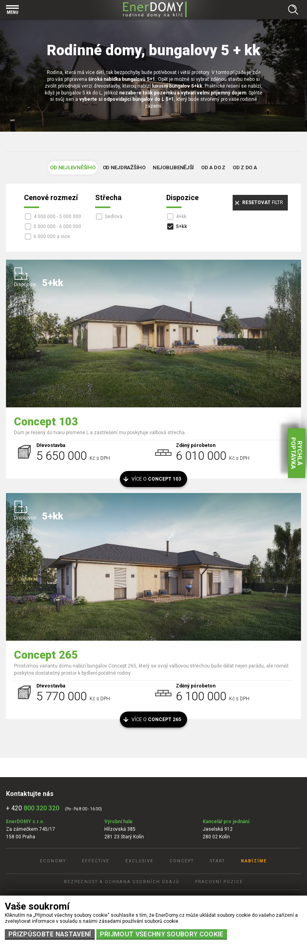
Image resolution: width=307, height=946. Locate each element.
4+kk (181, 216)
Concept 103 (46, 421)
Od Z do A (245, 167)
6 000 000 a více (52, 236)
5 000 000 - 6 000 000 (57, 226)
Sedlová (113, 216)
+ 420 (32, 808)
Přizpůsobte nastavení (49, 934)
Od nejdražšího (124, 167)
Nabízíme (254, 861)
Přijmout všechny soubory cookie (161, 934)
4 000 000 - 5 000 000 (57, 216)
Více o (156, 479)
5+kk (181, 226)
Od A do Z (213, 167)
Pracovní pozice (219, 882)
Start (217, 861)
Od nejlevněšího (72, 167)
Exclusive (140, 861)
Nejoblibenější (173, 167)
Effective (96, 861)
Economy (53, 861)
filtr (262, 202)
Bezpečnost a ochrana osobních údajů (121, 882)
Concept (181, 861)
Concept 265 (46, 655)
